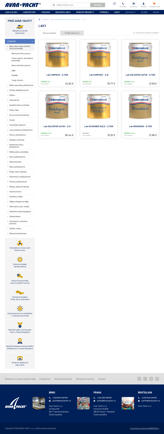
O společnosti (45, 379)
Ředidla (15, 75)
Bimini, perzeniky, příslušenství (21, 85)
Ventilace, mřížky (16, 196)
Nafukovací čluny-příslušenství (16, 146)
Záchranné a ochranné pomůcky (18, 222)
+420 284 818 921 (104, 397)
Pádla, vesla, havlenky (18, 172)
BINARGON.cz (153, 428)
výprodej (104, 12)
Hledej (97, 5)
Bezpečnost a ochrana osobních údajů (20, 379)
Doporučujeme (49, 33)
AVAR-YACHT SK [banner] (23, 5)
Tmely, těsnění (17, 80)
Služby (144, 12)
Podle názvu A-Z (72, 33)
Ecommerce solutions (139, 428)
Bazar (156, 12)
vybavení (45, 12)
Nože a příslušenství (17, 157)
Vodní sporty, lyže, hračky (19, 206)
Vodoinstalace (15, 216)
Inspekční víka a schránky (19, 105)
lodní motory (29, 12)
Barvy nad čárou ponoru (21, 65)
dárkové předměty (85, 12)
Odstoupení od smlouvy (85, 379)
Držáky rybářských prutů (19, 90)
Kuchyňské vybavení (17, 125)
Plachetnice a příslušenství (20, 177)
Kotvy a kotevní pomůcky (19, 115)
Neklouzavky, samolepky (18, 152)
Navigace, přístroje (16, 140)
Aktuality (130, 12)
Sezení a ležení (15, 191)
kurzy (117, 12)
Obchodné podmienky (63, 379)
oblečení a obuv (62, 12)
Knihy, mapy (14, 110)
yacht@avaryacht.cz (61, 400)
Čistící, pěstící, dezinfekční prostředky (22, 59)
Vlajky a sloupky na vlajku (19, 201)
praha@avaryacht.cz (106, 400)
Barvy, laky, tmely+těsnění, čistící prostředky (19, 47)
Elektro (12, 95)
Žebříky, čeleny (15, 228)
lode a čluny (11, 12)
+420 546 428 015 (60, 397)
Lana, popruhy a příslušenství (21, 130)
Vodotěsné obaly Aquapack (20, 211)
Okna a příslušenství (17, 167)
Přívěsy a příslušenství (18, 182)
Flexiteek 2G (14, 100)
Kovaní (12, 120)
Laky (13, 70)
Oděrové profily (15, 162)
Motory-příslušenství (17, 135)
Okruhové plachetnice (18, 233)
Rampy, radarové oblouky (19, 186)
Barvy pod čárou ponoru (21, 53)
